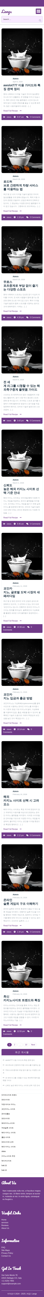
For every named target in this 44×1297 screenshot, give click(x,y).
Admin (16, 79)
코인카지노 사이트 (8, 1109)
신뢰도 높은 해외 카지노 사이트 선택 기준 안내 (21, 489)
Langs (6, 11)
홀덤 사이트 (6, 1137)
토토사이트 (6, 1100)
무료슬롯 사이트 (7, 1128)
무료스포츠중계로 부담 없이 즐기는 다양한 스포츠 (20, 285)
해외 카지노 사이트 (9, 1132)
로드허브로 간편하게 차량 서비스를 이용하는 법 (20, 185)
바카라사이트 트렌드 (9, 1095)
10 (26, 1045)
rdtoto (4, 1151)
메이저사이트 (6, 1161)
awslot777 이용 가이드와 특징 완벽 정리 (20, 1060)
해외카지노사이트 (8, 1123)
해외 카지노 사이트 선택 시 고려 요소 (21, 800)
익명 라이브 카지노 (9, 1104)
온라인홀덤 (6, 1114)
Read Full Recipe (12, 111)
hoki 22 (4, 1165)
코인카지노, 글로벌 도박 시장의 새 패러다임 (21, 592)
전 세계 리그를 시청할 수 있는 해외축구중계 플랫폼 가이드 (21, 385)
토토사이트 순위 (7, 1142)
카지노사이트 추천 (8, 1156)
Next (33, 1045)
